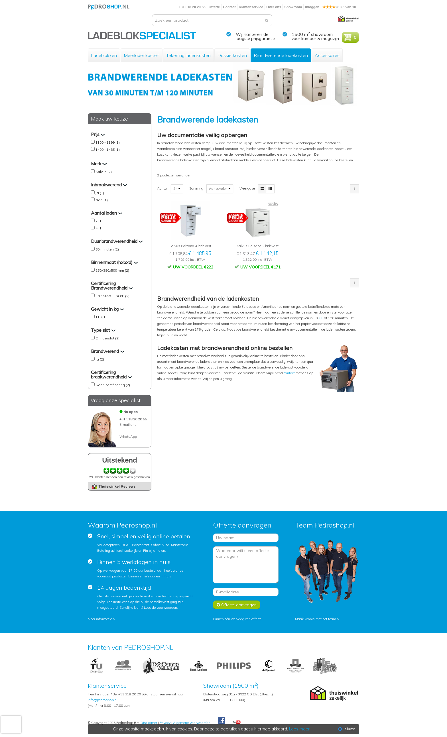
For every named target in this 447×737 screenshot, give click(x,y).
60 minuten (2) (107, 249)
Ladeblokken (104, 55)
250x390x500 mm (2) (112, 270)
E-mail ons (128, 424)
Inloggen (312, 7)
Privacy (165, 722)
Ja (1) (100, 193)
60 (321, 318)
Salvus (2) (104, 172)
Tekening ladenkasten (188, 55)
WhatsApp (128, 436)
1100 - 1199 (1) (108, 142)
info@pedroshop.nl (102, 700)
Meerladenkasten (141, 55)
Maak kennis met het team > (317, 619)
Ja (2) (100, 359)
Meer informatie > (101, 619)
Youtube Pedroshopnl (237, 722)
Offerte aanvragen (237, 604)
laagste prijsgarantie (255, 38)
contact (290, 373)
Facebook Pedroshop (221, 721)
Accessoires (327, 55)
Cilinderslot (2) (107, 338)
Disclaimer (149, 722)
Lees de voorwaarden (160, 607)
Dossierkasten (232, 55)
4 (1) (99, 228)
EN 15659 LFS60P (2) (112, 296)
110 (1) (101, 317)
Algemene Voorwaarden (191, 722)
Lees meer (299, 729)
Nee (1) (102, 200)
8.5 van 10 (339, 7)
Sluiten (346, 729)
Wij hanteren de (252, 34)
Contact (229, 7)
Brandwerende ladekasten (281, 55)
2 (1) (99, 221)
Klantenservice (251, 7)
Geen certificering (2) (113, 385)
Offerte (214, 7)
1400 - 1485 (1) (108, 149)
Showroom (293, 7)
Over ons (273, 7)
